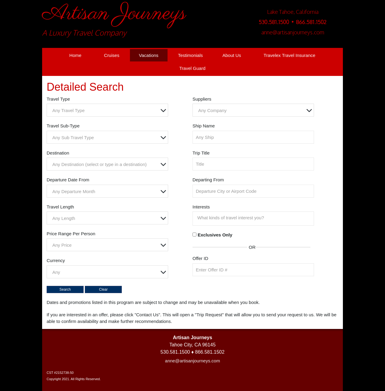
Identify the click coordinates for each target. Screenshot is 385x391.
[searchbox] (254, 217)
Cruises (111, 55)
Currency (56, 260)
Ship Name (203, 125)
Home (75, 55)
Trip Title (201, 152)
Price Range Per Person (71, 233)
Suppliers (201, 99)
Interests (201, 206)
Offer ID (200, 258)
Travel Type (58, 99)
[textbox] (109, 110)
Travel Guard (192, 68)
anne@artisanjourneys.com (192, 360)
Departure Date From (68, 179)
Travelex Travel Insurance (289, 55)
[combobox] (107, 110)
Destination (58, 152)
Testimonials (190, 55)
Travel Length (60, 206)
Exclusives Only (215, 234)
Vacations (149, 55)
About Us (231, 55)
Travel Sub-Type (63, 125)
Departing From (208, 179)
